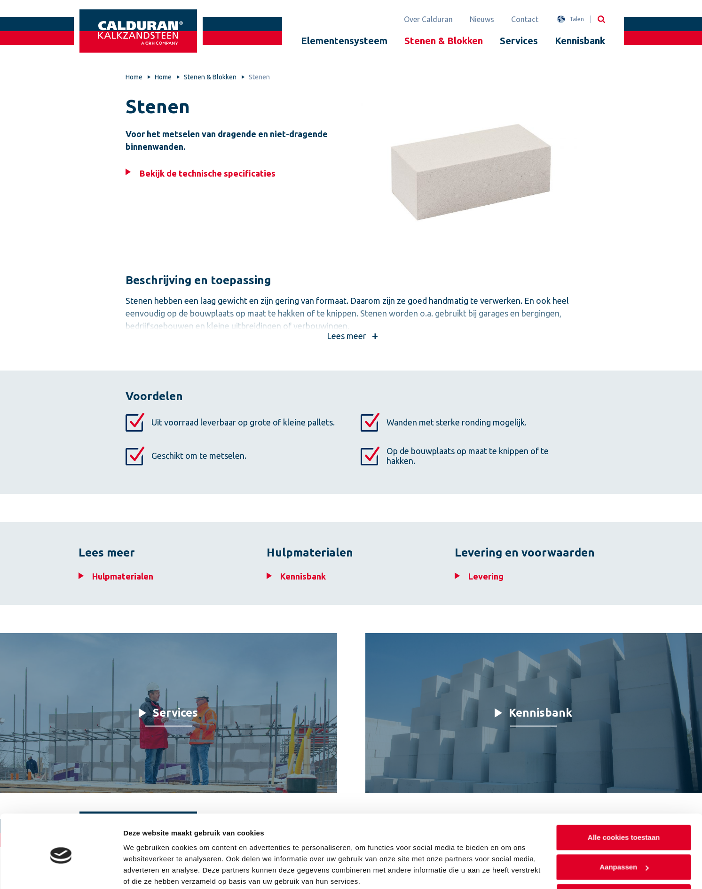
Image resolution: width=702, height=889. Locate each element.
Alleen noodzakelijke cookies (623, 860)
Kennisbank (580, 40)
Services (519, 40)
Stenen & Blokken (443, 40)
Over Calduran (428, 19)
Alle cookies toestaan (623, 800)
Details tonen (145, 870)
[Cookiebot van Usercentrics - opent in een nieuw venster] (61, 871)
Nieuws (482, 19)
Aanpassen (623, 830)
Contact (524, 19)
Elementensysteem (344, 40)
